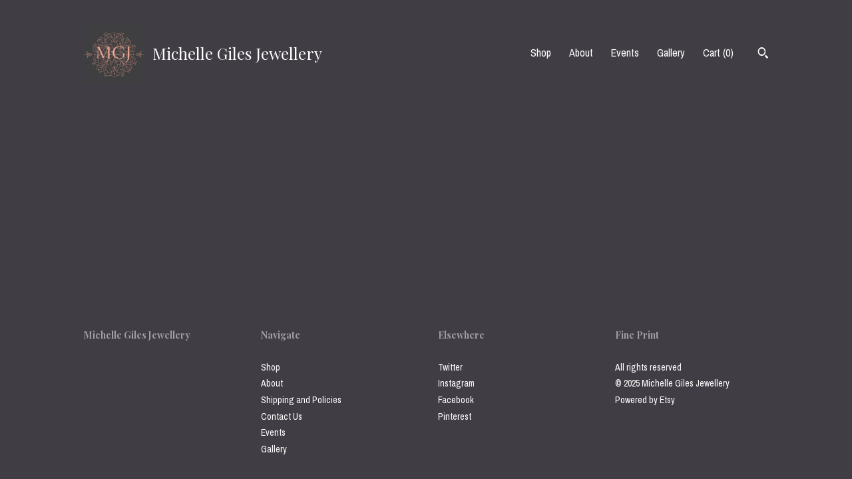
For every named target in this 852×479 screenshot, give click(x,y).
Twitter (450, 367)
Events (625, 52)
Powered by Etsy (645, 400)
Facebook (456, 400)
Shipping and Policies (301, 400)
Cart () (718, 52)
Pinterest (454, 416)
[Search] (763, 54)
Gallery (671, 52)
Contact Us (281, 416)
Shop (541, 52)
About (581, 52)
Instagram (456, 383)
